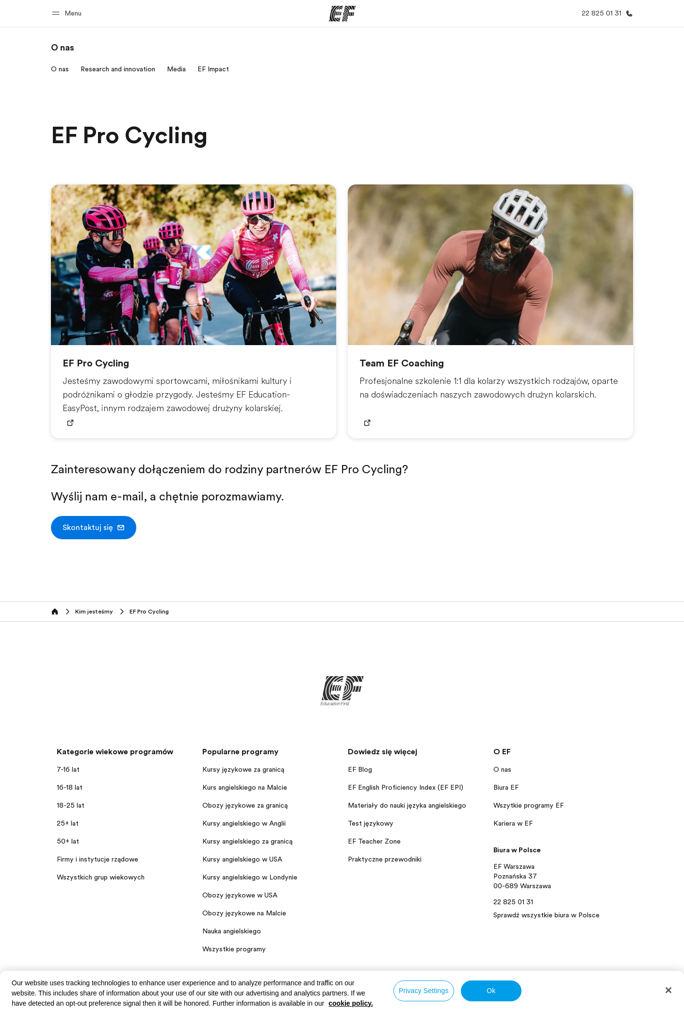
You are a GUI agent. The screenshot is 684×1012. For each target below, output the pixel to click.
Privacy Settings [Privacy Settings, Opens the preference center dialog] (424, 991)
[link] (62, 47)
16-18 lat (69, 787)
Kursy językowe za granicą (243, 769)
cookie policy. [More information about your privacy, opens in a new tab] (350, 1003)
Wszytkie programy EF (528, 805)
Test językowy (370, 823)
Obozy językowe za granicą (245, 805)
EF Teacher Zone (374, 841)
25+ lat (68, 823)
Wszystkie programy (234, 949)
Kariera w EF (513, 823)
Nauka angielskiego (231, 931)
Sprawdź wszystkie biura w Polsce (546, 915)
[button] (68, 13)
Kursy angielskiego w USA (242, 859)
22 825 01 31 (513, 902)
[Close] (668, 990)
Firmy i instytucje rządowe (97, 859)
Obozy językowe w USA (239, 895)
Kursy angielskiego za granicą (247, 841)
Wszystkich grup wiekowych (101, 877)
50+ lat (68, 841)
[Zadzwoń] (605, 13)
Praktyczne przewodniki (385, 859)
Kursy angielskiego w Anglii (244, 823)
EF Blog (360, 769)
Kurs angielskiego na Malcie (244, 787)
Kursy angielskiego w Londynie (249, 877)
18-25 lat (70, 805)
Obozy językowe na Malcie (244, 913)
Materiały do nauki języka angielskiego (407, 805)
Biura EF (506, 787)
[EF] (342, 13)
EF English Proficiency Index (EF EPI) (405, 787)
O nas (502, 769)
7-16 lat (68, 769)
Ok (491, 991)
